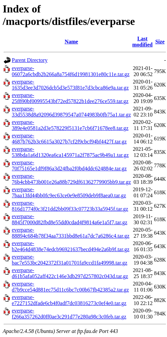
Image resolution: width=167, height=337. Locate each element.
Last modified (142, 41)
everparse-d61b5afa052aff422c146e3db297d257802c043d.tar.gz (70, 273)
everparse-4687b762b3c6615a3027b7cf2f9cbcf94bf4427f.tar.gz (69, 138)
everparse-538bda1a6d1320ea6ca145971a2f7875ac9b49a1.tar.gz (70, 152)
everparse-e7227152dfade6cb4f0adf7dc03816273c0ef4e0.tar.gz (69, 300)
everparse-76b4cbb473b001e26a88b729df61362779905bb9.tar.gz (71, 179)
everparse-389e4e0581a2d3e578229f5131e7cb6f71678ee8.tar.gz (70, 125)
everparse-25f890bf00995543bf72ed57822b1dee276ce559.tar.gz (70, 98)
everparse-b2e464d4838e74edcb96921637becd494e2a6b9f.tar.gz (70, 246)
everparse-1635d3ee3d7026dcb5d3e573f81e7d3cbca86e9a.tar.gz (70, 85)
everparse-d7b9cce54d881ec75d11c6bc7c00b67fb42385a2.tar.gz (70, 287)
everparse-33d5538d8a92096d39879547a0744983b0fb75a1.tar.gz (71, 111)
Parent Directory (29, 60)
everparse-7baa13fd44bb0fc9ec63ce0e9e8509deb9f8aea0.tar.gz (69, 192)
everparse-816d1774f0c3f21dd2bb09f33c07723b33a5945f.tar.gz (70, 206)
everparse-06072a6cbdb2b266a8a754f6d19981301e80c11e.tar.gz (71, 71)
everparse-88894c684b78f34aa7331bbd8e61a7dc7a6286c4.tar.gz (70, 233)
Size (160, 41)
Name (71, 41)
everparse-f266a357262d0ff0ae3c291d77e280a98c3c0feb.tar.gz (69, 313)
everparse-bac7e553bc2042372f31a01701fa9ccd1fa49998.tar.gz (69, 260)
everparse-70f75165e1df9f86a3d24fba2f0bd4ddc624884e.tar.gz (69, 165)
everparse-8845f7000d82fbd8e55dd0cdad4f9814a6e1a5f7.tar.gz (69, 219)
